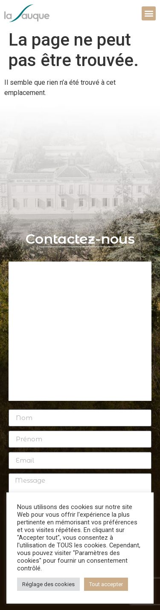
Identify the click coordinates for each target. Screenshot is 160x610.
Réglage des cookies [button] (48, 584)
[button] (149, 13)
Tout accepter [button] (106, 584)
